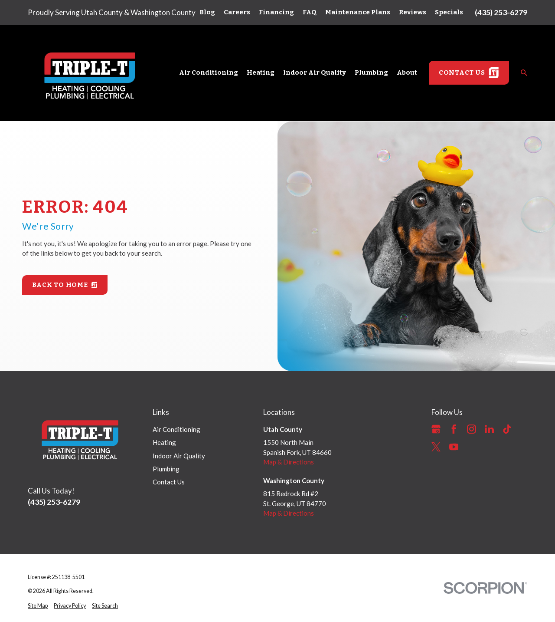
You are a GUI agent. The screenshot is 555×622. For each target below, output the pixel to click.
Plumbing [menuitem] (371, 72)
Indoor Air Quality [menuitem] (314, 72)
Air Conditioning (176, 429)
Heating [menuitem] (260, 72)
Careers (237, 12)
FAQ (310, 12)
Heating (164, 442)
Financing (276, 12)
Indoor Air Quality (179, 456)
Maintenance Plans (357, 12)
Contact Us (169, 482)
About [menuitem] (407, 72)
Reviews (412, 12)
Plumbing (166, 469)
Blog (207, 12)
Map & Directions (288, 462)
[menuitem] (38, 606)
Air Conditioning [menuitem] (208, 72)
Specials (449, 12)
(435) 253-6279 (501, 12)
